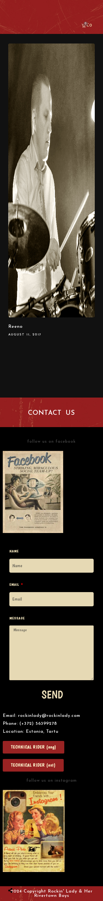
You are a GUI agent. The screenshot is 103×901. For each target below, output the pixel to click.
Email (14, 585)
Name (14, 551)
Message (17, 618)
